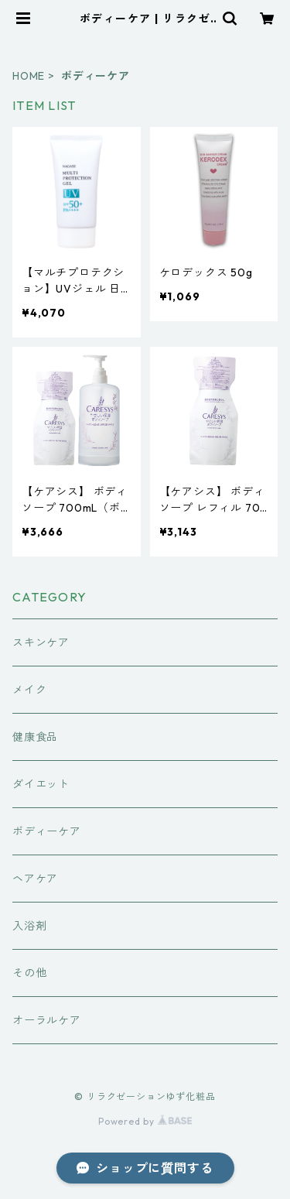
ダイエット (41, 784)
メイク (29, 690)
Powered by (145, 1121)
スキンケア (41, 642)
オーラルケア (46, 1020)
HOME (28, 76)
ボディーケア (46, 831)
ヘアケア (35, 879)
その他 (29, 973)
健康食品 (35, 737)
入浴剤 (29, 926)
